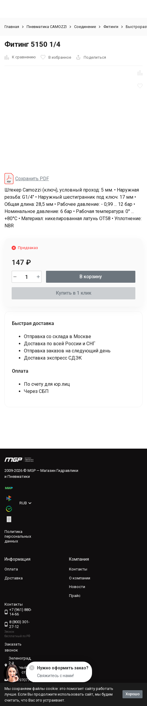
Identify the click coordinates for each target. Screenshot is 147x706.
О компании (79, 578)
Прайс (74, 595)
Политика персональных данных (17, 536)
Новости (77, 586)
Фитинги (110, 26)
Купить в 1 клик (73, 293)
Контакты (78, 569)
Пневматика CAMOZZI (47, 26)
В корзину (90, 276)
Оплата (11, 569)
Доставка (13, 578)
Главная (11, 26)
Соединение (85, 26)
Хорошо (132, 694)
